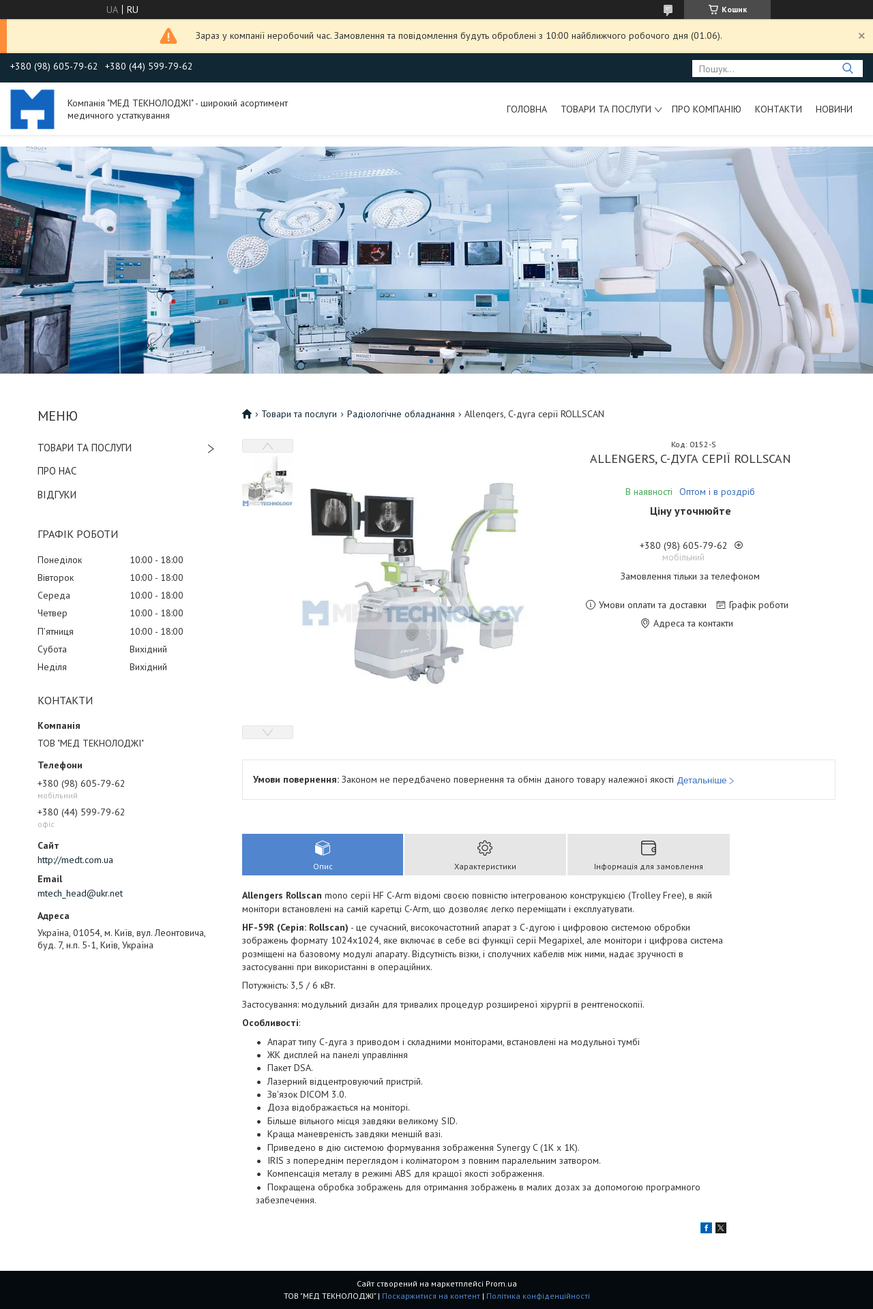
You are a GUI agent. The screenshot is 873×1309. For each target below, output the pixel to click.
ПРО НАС (57, 470)
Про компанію (706, 109)
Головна (527, 109)
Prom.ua (501, 1283)
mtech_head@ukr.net (80, 893)
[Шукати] (847, 68)
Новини (834, 109)
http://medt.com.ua (75, 860)
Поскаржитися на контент (431, 1296)
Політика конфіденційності (538, 1296)
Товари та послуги (606, 109)
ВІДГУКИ (57, 494)
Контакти (778, 109)
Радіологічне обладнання (401, 414)
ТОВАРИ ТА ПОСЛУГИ (85, 447)
